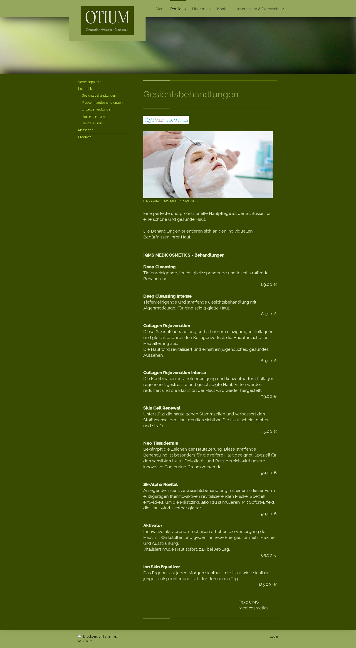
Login (274, 636)
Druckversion (90, 636)
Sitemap (111, 636)
